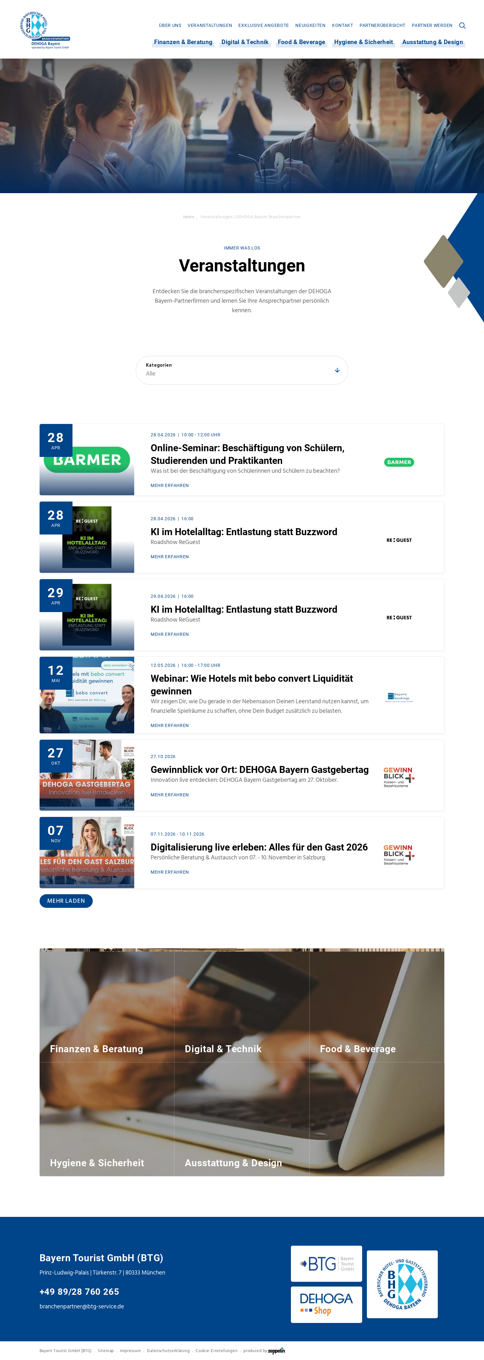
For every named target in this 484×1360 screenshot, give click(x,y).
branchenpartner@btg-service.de (82, 1306)
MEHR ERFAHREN (170, 485)
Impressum (130, 1350)
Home (189, 216)
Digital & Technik (245, 42)
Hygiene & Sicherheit (363, 42)
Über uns (170, 25)
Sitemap (106, 1350)
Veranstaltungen (210, 25)
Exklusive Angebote (263, 25)
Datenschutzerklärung (168, 1350)
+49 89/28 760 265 (79, 1292)
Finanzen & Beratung (183, 42)
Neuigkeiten (310, 25)
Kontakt (342, 25)
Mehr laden (66, 901)
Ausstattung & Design (432, 42)
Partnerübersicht (382, 25)
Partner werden (432, 25)
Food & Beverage (301, 42)
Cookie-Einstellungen (216, 1350)
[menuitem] (170, 25)
